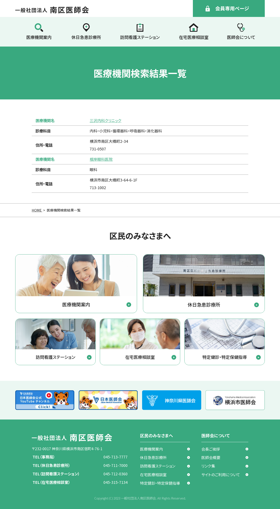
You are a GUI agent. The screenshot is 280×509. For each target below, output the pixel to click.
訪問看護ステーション (140, 37)
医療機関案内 (39, 37)
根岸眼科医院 (101, 159)
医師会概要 (210, 457)
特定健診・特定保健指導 (160, 483)
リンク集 (208, 466)
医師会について (241, 37)
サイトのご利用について (220, 474)
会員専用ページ (232, 8)
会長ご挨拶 (210, 449)
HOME (37, 210)
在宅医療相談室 (194, 37)
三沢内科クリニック (105, 120)
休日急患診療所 (86, 37)
